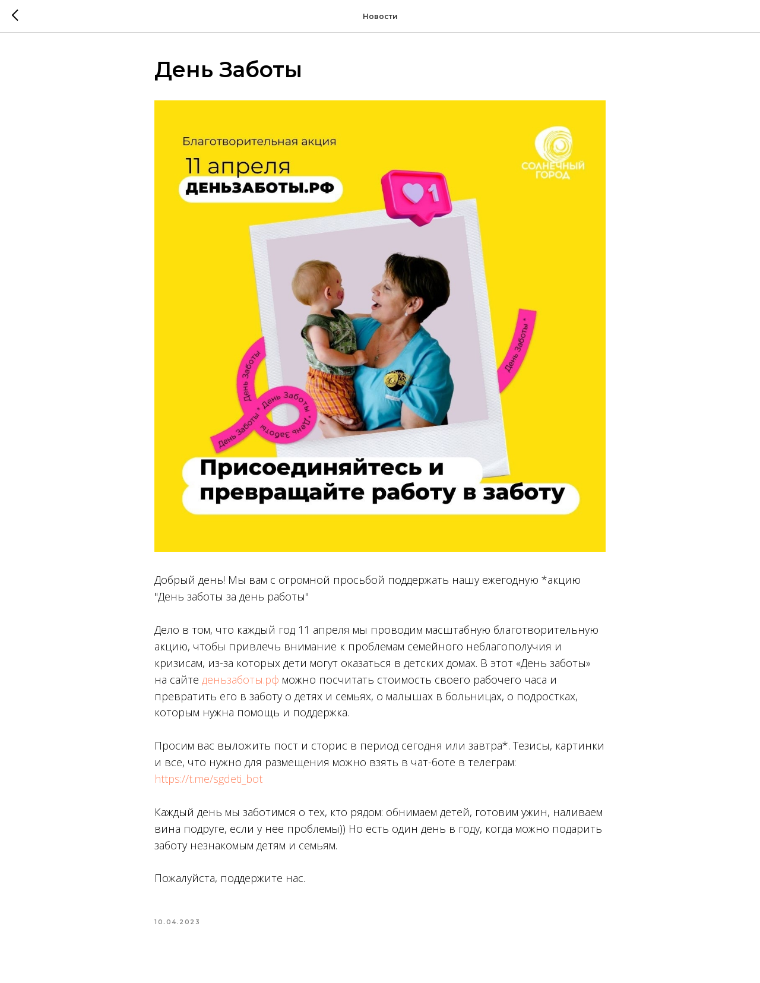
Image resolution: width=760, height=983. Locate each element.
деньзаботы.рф (240, 679)
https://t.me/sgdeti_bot (208, 779)
